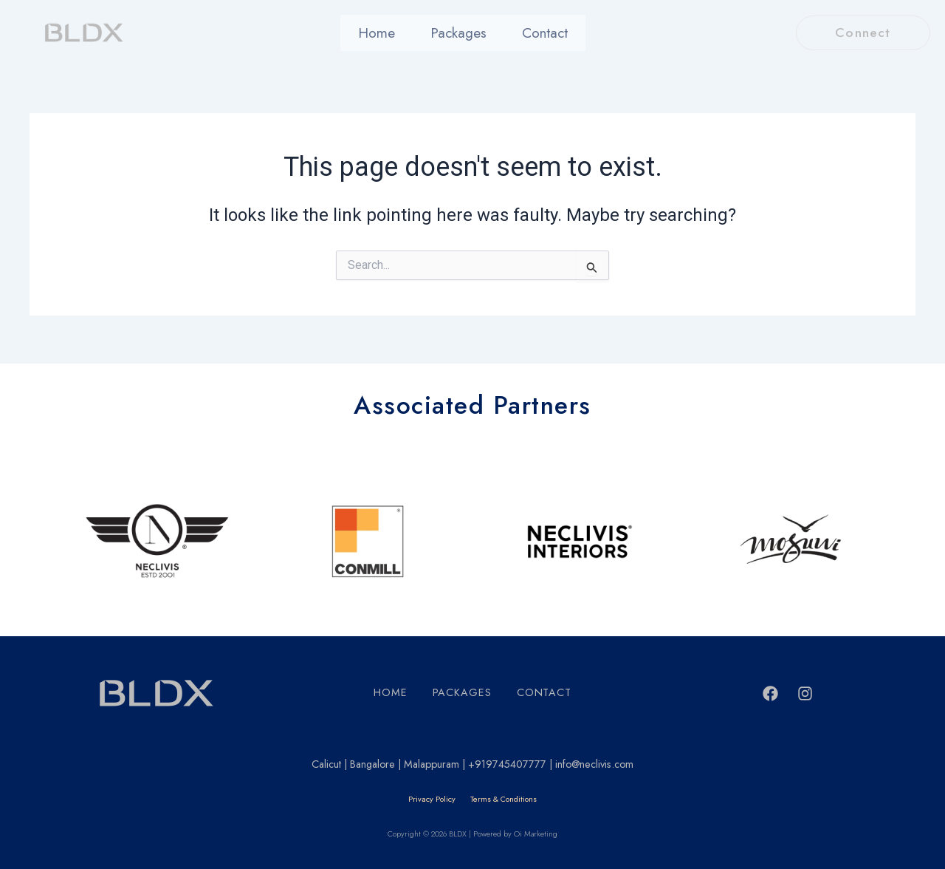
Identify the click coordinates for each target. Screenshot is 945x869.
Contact (536, 33)
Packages (457, 33)
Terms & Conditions (503, 799)
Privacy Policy (432, 799)
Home (385, 33)
